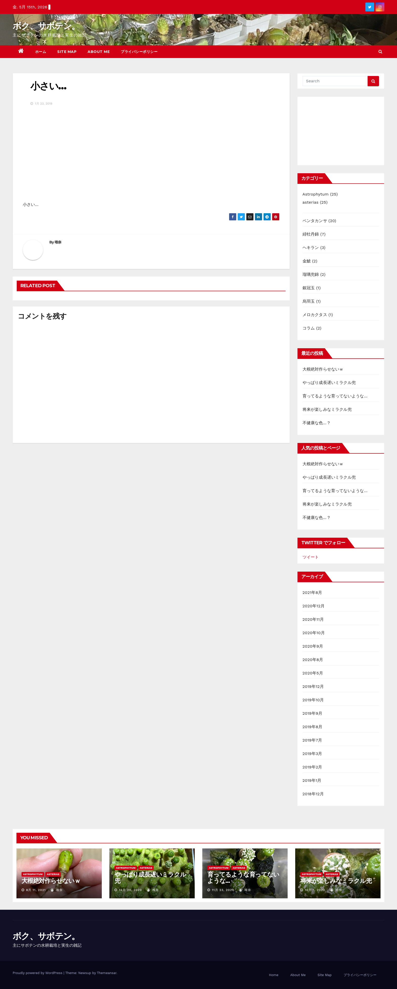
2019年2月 (312, 767)
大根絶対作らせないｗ (323, 369)
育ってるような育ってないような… (335, 396)
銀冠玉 (309, 287)
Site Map (66, 51)
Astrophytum (316, 194)
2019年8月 (313, 726)
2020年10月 (314, 632)
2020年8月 (313, 659)
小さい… (48, 86)
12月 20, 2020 (130, 890)
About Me (99, 51)
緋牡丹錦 (311, 234)
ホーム (40, 51)
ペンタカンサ (315, 220)
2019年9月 (313, 713)
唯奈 (58, 242)
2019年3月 (312, 753)
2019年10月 (313, 699)
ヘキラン (311, 247)
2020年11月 (313, 619)
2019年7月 (312, 740)
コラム (309, 328)
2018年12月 (313, 793)
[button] (380, 51)
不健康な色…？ (317, 422)
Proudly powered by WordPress (38, 973)
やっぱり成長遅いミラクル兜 (329, 382)
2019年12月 (313, 686)
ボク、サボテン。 (46, 26)
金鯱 (307, 261)
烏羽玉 (309, 301)
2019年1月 (312, 780)
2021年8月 (312, 592)
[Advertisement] (341, 131)
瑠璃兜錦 (311, 274)
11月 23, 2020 (223, 890)
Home (273, 975)
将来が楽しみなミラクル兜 (327, 409)
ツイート (311, 557)
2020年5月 (313, 673)
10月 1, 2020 (315, 890)
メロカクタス (315, 314)
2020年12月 (314, 606)
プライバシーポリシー (139, 51)
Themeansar (106, 973)
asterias (311, 202)
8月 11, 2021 (36, 890)
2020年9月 (313, 646)
